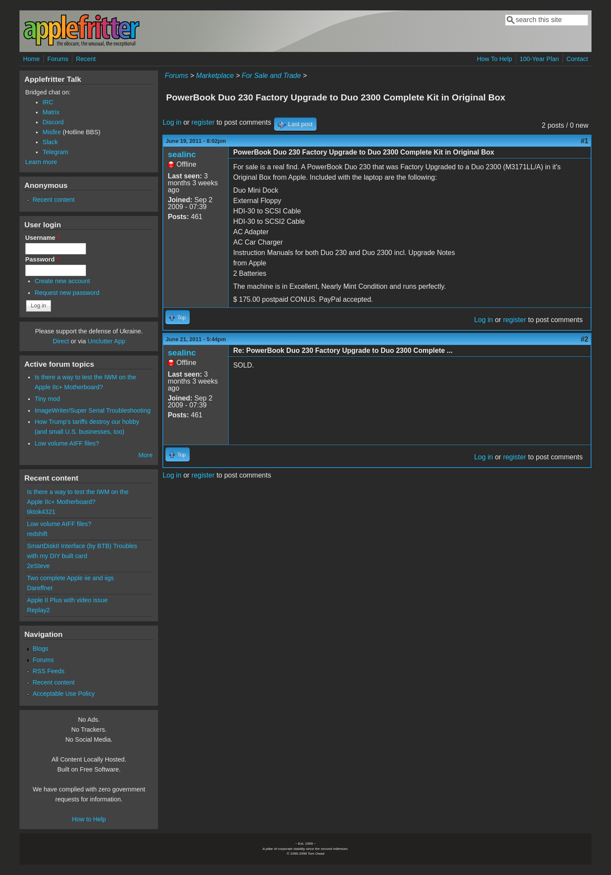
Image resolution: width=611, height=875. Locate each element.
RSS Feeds (48, 671)
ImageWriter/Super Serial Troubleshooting (93, 410)
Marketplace (215, 75)
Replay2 (38, 610)
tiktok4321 (41, 511)
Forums (57, 58)
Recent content (53, 199)
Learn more (41, 161)
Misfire (51, 132)
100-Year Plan (539, 58)
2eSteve (38, 565)
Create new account (62, 281)
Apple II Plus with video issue (67, 600)
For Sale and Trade (271, 75)
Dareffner (40, 587)
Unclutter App (106, 341)
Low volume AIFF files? (67, 443)
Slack (50, 142)
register (202, 122)
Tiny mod (47, 398)
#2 (584, 339)
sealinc (182, 154)
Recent (86, 58)
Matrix (50, 112)
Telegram (55, 152)
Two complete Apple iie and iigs (70, 578)
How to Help (89, 819)
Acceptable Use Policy (63, 693)
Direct (61, 341)
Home (31, 58)
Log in (171, 122)
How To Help (494, 58)
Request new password (67, 292)
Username (42, 237)
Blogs (40, 648)
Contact (577, 58)
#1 (584, 141)
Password (42, 259)
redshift (37, 533)
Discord (53, 122)
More (146, 455)
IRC (47, 102)
